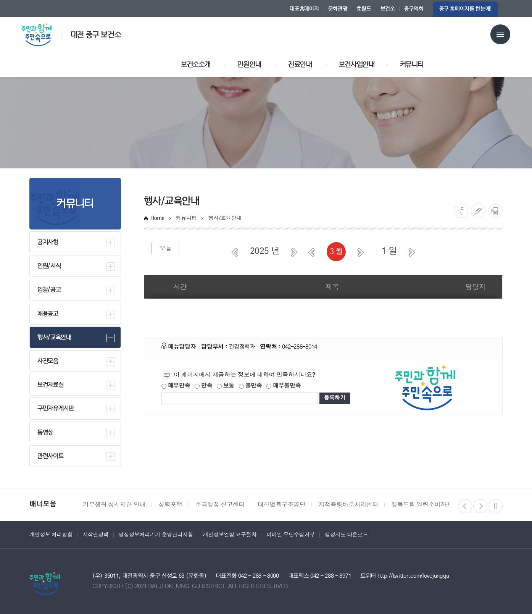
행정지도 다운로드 (346, 535)
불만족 (250, 386)
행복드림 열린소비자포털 (424, 504)
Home (157, 218)
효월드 (363, 9)
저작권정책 (95, 535)
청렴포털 (170, 504)
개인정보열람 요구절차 (229, 535)
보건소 (387, 9)
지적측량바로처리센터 (348, 504)
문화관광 (338, 9)
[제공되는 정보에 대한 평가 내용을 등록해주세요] (239, 398)
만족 (203, 386)
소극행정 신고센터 (220, 504)
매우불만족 (283, 386)
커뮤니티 (186, 218)
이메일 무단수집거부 (290, 535)
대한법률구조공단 (281, 504)
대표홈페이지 (304, 9)
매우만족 (175, 386)
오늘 (165, 248)
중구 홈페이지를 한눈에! (465, 9)
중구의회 (414, 9)
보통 (225, 386)
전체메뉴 (500, 34)
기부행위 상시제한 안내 (114, 504)
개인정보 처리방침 (51, 535)
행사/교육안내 (225, 218)
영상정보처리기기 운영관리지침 (156, 535)
